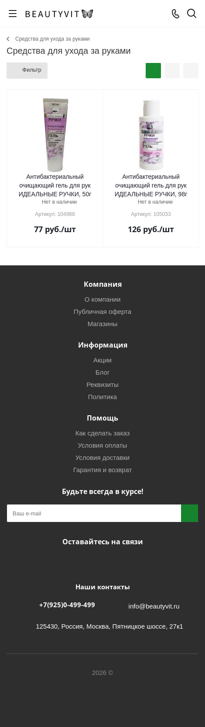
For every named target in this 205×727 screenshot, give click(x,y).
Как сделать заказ (102, 433)
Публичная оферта (102, 311)
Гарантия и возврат (102, 469)
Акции (102, 360)
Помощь (102, 418)
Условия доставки (102, 457)
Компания (103, 284)
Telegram (100, 562)
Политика (102, 396)
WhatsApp (122, 562)
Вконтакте (78, 562)
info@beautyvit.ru (154, 606)
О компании (103, 299)
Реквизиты (102, 384)
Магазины (103, 323)
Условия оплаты (102, 445)
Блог (102, 372)
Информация (102, 345)
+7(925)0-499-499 (67, 604)
